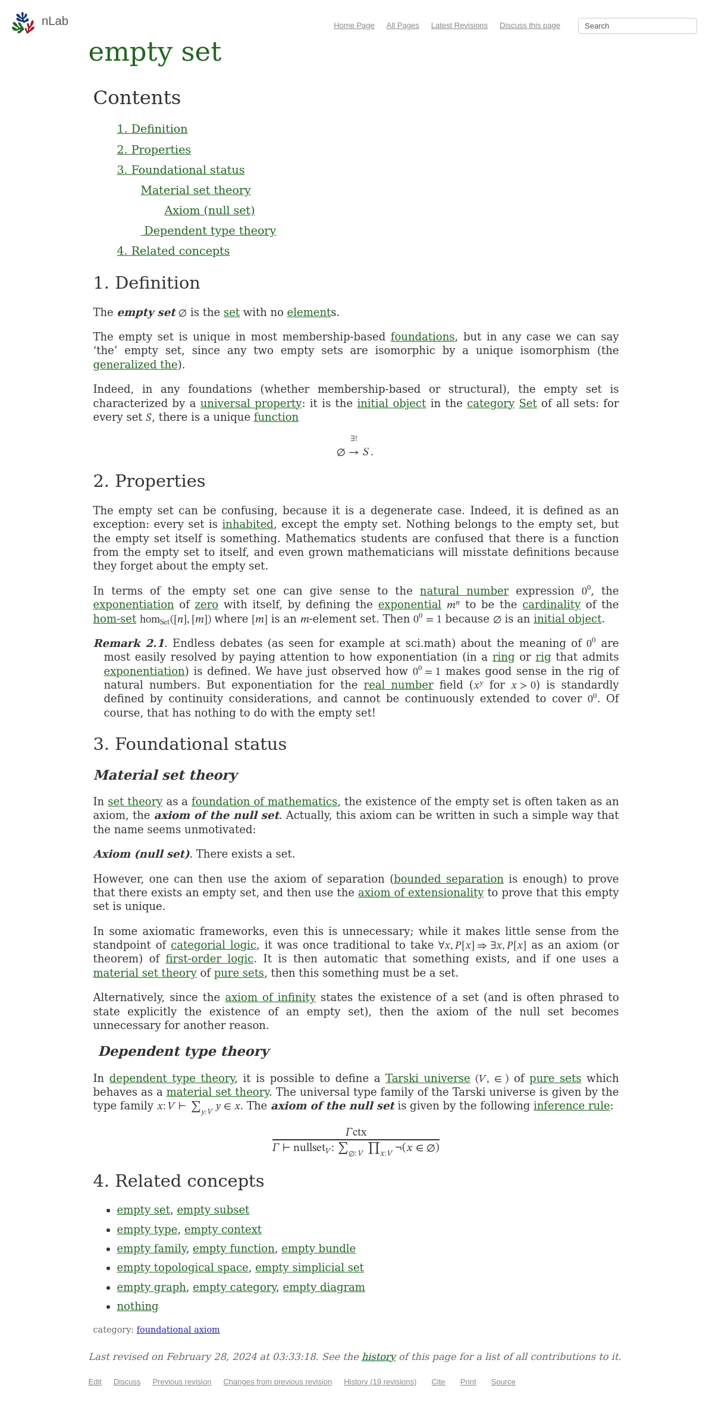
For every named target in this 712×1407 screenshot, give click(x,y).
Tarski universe (428, 1078)
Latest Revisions (459, 25)
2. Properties (154, 149)
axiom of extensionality (421, 892)
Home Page (354, 25)
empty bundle (318, 1248)
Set (528, 403)
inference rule (572, 1105)
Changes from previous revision (277, 1381)
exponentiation (133, 604)
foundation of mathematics (264, 801)
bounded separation (449, 879)
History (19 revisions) (380, 1381)
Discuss (127, 1381)
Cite (438, 1381)
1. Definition (152, 128)
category (491, 403)
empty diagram (324, 1287)
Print (468, 1381)
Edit (95, 1381)
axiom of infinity (270, 997)
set (232, 312)
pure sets (239, 973)
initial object (391, 403)
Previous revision (181, 1381)
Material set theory (196, 189)
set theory (135, 801)
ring (504, 657)
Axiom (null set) (210, 210)
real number (399, 685)
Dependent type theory (209, 230)
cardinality (551, 604)
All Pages (403, 25)
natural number (464, 590)
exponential (409, 604)
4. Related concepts (173, 250)
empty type (147, 1229)
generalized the (135, 364)
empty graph (151, 1287)
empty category (234, 1287)
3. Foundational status (181, 169)
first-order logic (210, 958)
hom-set (115, 618)
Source (503, 1381)
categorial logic (213, 945)
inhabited (248, 524)
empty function (234, 1248)
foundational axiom (178, 1329)
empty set (144, 1209)
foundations (423, 336)
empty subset (213, 1209)
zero (207, 604)
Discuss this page (530, 25)
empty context (223, 1229)
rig (543, 657)
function (276, 417)
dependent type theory (171, 1078)
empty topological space (183, 1267)
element (309, 312)
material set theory (145, 973)
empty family (151, 1248)
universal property (251, 403)
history (379, 1356)
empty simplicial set (309, 1267)
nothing (138, 1306)
